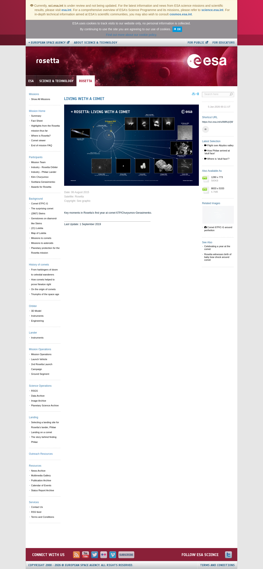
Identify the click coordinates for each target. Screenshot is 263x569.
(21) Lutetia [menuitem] (37, 228)
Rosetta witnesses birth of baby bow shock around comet (217, 257)
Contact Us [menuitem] (37, 507)
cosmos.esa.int (181, 14)
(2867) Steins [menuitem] (38, 213)
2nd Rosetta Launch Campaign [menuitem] (41, 366)
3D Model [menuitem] (36, 311)
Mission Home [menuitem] (37, 111)
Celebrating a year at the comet (217, 247)
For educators (223, 43)
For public (196, 43)
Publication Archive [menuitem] (41, 480)
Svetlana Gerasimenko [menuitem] (43, 182)
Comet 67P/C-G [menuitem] (39, 203)
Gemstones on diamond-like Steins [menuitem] (44, 221)
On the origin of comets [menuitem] (43, 289)
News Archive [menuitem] (38, 470)
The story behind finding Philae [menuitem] (43, 439)
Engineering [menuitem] (37, 320)
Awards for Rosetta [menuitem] (41, 187)
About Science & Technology (95, 43)
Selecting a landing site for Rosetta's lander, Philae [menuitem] (45, 425)
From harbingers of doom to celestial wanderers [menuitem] (44, 272)
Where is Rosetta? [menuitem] (41, 135)
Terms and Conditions (217, 565)
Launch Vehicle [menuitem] (39, 359)
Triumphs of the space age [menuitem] (45, 294)
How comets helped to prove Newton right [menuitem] (43, 282)
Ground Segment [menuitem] (40, 374)
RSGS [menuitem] (34, 390)
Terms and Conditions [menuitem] (42, 517)
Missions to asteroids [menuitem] (42, 243)
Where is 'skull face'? (217, 158)
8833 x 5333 (221, 190)
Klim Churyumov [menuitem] (40, 177)
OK (179, 29)
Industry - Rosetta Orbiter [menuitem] (44, 167)
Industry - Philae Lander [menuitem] (43, 172)
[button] (205, 129)
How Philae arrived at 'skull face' (217, 152)
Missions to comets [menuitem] (41, 238)
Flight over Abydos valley (219, 145)
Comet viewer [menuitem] (38, 140)
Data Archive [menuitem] (37, 395)
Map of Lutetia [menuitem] (38, 233)
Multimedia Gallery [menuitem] (41, 475)
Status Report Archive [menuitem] (42, 490)
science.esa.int (212, 10)
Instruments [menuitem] (37, 316)
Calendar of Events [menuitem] (41, 485)
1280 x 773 (221, 179)
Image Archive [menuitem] (38, 400)
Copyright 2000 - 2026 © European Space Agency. (80, 565)
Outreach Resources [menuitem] (41, 453)
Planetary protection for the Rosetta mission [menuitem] (45, 250)
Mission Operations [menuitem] (41, 354)
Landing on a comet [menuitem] (41, 432)
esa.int (66, 10)
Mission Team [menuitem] (38, 162)
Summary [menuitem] (36, 115)
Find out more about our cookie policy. (131, 35)
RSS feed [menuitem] (36, 512)
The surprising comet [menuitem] (42, 208)
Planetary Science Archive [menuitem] (45, 405)
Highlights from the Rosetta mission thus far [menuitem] (45, 128)
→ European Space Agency (47, 43)
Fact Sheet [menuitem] (37, 120)
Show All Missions (40, 99)
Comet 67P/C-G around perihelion (218, 228)
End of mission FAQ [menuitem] (41, 145)
